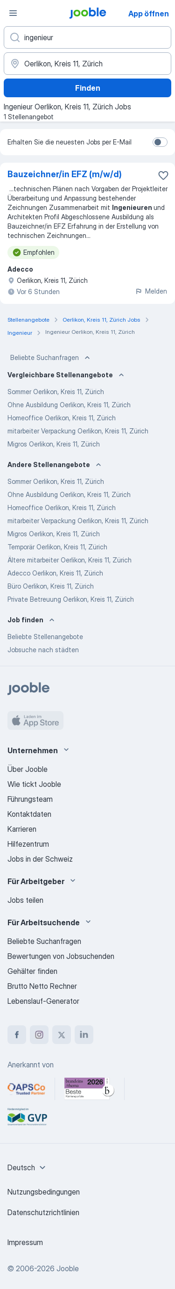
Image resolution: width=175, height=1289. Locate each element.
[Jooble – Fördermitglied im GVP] (27, 1117)
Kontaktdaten (29, 814)
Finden (87, 88)
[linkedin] (84, 1034)
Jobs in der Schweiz (40, 859)
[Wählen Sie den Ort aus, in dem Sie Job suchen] (87, 63)
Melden (151, 291)
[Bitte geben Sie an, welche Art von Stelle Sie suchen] (87, 37)
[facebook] (16, 1034)
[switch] (160, 142)
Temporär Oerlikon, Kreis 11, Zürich (57, 547)
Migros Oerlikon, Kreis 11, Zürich (53, 444)
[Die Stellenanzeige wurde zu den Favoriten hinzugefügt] (163, 175)
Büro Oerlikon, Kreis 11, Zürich (50, 586)
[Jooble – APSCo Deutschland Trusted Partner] (26, 1089)
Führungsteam (30, 799)
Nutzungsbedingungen (43, 1191)
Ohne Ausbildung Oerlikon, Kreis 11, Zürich (69, 405)
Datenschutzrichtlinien (43, 1212)
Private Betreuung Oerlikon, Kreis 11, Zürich (70, 599)
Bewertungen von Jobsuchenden (60, 956)
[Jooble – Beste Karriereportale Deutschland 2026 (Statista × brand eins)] (89, 1089)
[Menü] (13, 13)
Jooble (67, 1268)
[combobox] (27, 1167)
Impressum (25, 1242)
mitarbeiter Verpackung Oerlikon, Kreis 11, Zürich (77, 431)
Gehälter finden (32, 971)
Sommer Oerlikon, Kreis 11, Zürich (55, 392)
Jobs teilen (25, 900)
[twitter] (61, 1034)
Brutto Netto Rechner (42, 986)
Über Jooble (27, 769)
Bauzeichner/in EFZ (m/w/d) (64, 174)
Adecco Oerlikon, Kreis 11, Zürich (55, 573)
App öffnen (148, 13)
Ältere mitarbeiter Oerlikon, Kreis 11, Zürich (69, 560)
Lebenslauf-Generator (43, 1001)
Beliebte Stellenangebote (45, 637)
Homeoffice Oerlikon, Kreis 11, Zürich (61, 418)
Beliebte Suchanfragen (51, 357)
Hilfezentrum (28, 844)
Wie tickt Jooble (34, 784)
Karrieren (21, 829)
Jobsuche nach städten (43, 650)
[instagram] (39, 1034)
